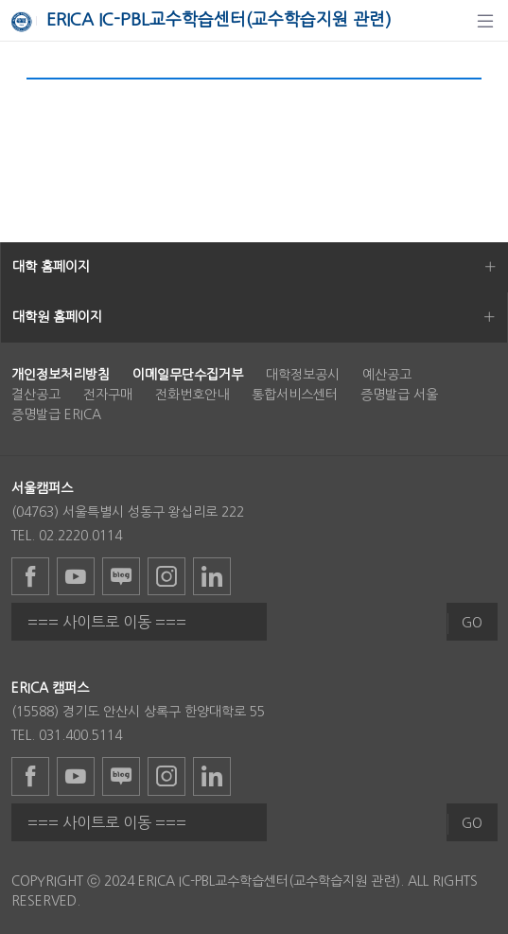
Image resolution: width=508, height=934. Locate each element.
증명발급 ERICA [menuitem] (56, 414)
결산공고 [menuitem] (36, 394)
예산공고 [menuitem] (387, 374)
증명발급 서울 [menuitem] (399, 394)
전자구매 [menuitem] (107, 394)
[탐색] (485, 20)
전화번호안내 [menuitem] (192, 394)
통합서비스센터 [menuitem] (295, 394)
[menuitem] (60, 374)
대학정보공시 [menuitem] (303, 374)
